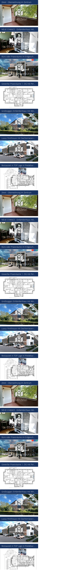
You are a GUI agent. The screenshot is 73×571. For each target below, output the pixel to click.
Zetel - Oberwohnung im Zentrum (16, 2)
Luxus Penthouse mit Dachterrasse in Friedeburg (18, 138)
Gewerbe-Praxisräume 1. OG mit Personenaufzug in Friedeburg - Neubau (18, 84)
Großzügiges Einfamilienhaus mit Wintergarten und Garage (18, 111)
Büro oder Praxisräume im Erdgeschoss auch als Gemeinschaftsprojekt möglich (18, 57)
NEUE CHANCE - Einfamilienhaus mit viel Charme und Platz (18, 29)
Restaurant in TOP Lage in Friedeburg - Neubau (18, 165)
